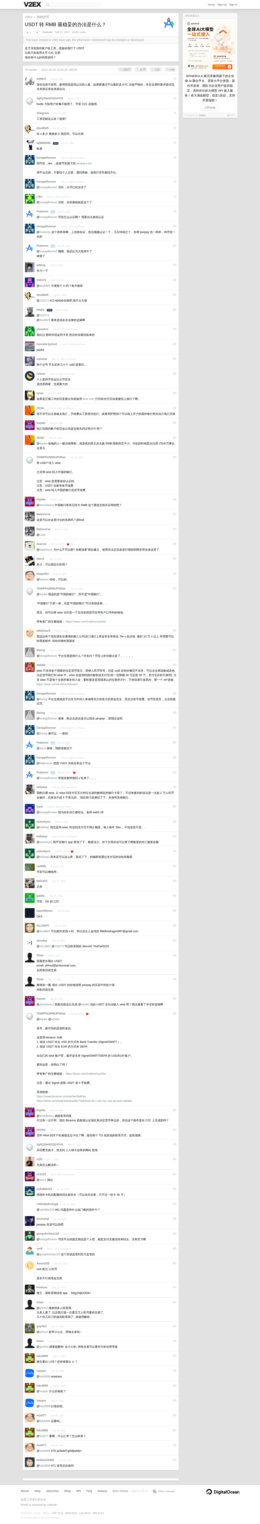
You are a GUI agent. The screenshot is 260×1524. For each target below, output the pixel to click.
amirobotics (46, 505)
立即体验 (210, 107)
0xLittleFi (43, 925)
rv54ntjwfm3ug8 (47, 1204)
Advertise (52, 1491)
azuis (40, 393)
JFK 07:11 (98, 1513)
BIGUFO (42, 881)
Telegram (43, 113)
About (25, 1491)
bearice (42, 544)
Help (37, 1491)
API (78, 1491)
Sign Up (222, 4)
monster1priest (47, 344)
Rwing (41, 650)
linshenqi (43, 1218)
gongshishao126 (48, 1233)
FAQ (89, 1491)
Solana (102, 1491)
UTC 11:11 (58, 1513)
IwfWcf (41, 78)
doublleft (43, 128)
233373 (41, 280)
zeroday (42, 940)
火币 (141, 69)
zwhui (202, 115)
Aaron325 (43, 1263)
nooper (41, 1370)
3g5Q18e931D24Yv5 (50, 98)
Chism (41, 373)
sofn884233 (44, 1189)
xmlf (39, 1248)
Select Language (164, 1491)
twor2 (40, 558)
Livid (42, 534)
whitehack (43, 630)
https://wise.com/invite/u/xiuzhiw (86, 621)
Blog (67, 1491)
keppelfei (43, 573)
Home (211, 4)
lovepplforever (46, 157)
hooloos (42, 1287)
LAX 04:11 (85, 1513)
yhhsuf (43, 1308)
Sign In (233, 4)
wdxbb (41, 665)
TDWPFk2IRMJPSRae (51, 457)
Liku (39, 196)
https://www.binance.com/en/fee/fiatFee (61, 1096)
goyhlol (42, 1326)
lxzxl (40, 806)
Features (47, 32)
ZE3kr (41, 408)
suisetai (42, 359)
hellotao (42, 787)
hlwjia (41, 309)
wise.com (88, 398)
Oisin (40, 955)
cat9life (41, 866)
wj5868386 (44, 142)
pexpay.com (83, 163)
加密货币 (43, 17)
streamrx (43, 329)
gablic (41, 895)
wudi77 (41, 1415)
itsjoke (41, 423)
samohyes (43, 821)
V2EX (29, 17)
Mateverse (44, 514)
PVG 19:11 (71, 1513)
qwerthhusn (45, 910)
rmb (171, 69)
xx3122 (41, 1174)
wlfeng (41, 265)
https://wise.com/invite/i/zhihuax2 (57, 684)
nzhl (39, 1159)
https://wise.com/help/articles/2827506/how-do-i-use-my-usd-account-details (84, 1100)
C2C (156, 69)
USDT (125, 69)
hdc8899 (42, 1356)
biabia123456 (45, 1460)
